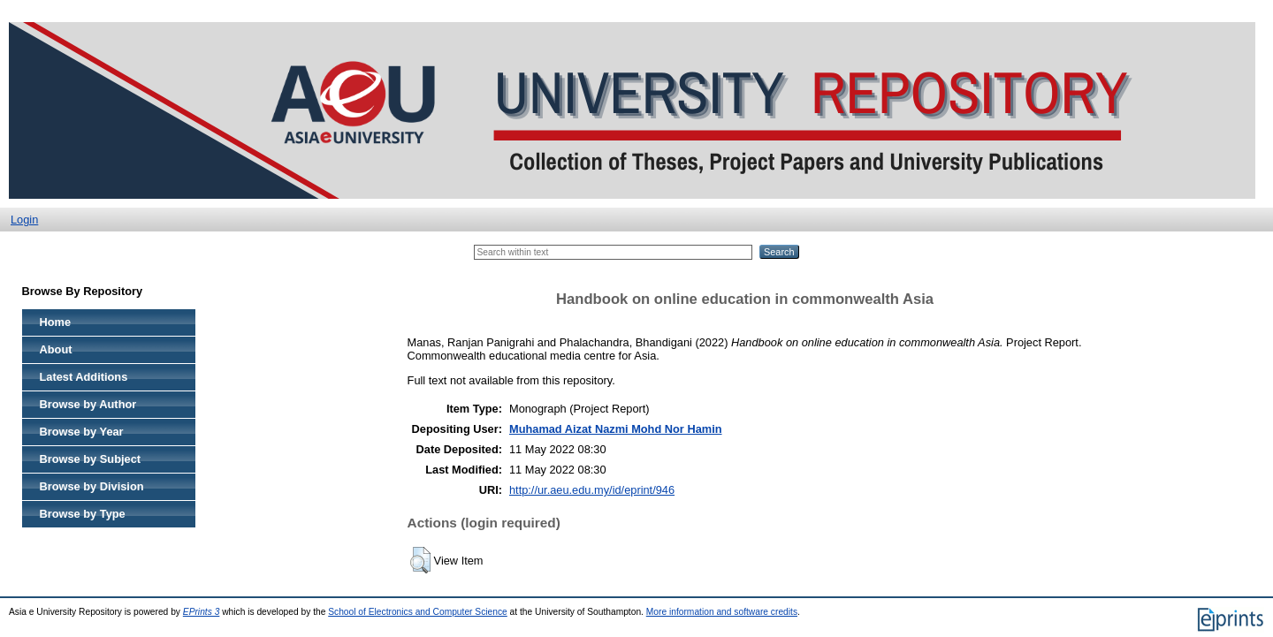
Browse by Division (92, 486)
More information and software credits (721, 612)
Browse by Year (82, 431)
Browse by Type (83, 513)
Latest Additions (84, 376)
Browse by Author (88, 404)
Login (24, 219)
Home (56, 322)
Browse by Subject (90, 459)
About (56, 349)
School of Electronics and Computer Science (417, 612)
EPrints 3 (201, 612)
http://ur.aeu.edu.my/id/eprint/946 (592, 490)
